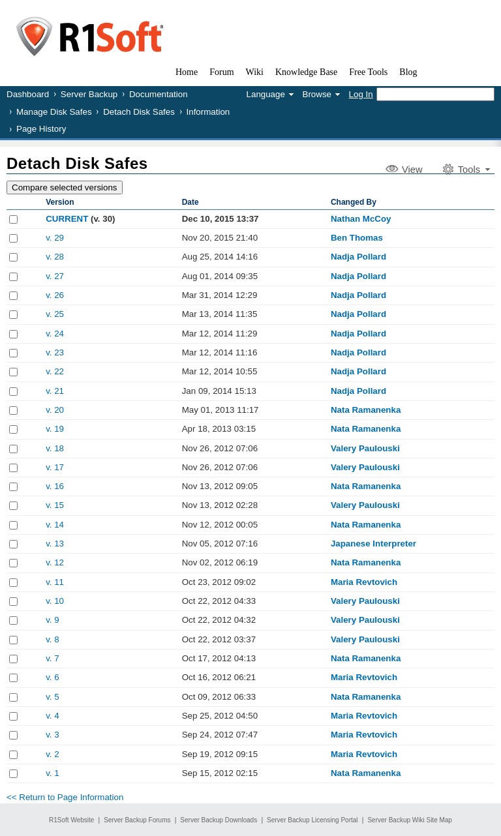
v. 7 (52, 658)
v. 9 (52, 620)
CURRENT (67, 219)
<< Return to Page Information (65, 797)
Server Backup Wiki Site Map (409, 820)
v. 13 (55, 543)
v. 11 (55, 582)
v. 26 (55, 295)
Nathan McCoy (361, 219)
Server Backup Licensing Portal (312, 820)
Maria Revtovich (364, 582)
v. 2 (52, 754)
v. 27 (55, 276)
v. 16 (55, 486)
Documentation (158, 94)
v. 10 (55, 601)
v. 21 (55, 391)
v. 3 (52, 734)
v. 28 (55, 256)
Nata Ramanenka (366, 410)
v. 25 (55, 314)
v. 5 (52, 697)
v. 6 (52, 677)
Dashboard (28, 94)
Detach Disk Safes (139, 112)
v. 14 (55, 525)
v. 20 (55, 410)
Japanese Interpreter (373, 543)
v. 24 (55, 333)
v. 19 (55, 429)
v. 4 (52, 716)
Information (208, 112)
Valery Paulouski (365, 448)
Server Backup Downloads (218, 820)
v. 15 (55, 505)
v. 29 (55, 238)
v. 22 (55, 371)
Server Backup (89, 94)
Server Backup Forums (137, 820)
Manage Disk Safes (54, 112)
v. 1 (52, 773)
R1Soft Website (71, 820)
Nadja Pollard (358, 256)
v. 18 (55, 448)
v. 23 (55, 352)
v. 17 (55, 467)
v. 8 (52, 639)
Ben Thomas (357, 238)
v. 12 (55, 562)
